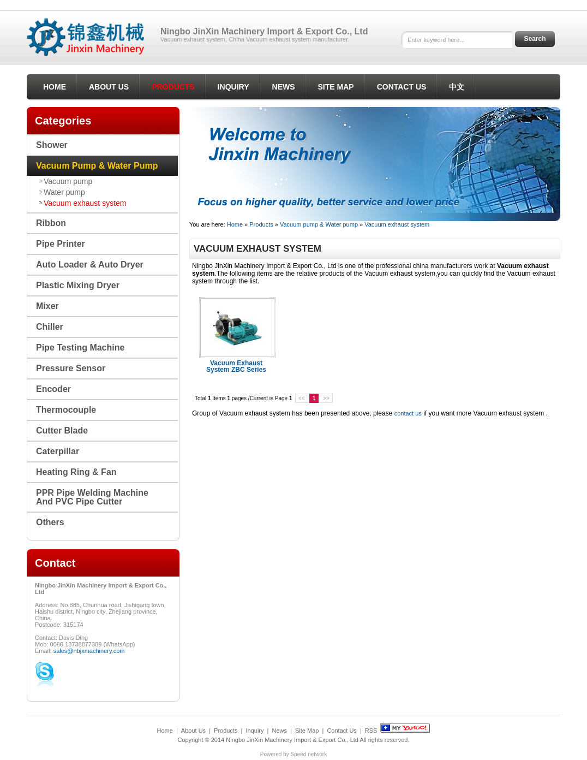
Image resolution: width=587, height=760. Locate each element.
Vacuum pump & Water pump (319, 224)
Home (54, 86)
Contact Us (402, 86)
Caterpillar (57, 451)
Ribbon (51, 223)
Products (173, 86)
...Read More (255, 376)
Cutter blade (62, 430)
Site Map (336, 86)
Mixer (47, 306)
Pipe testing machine (80, 347)
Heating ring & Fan (76, 472)
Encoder (53, 389)
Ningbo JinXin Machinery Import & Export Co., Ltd (292, 740)
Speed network (308, 754)
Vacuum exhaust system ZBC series (236, 366)
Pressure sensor (70, 368)
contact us (408, 413)
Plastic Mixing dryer (77, 285)
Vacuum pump (68, 181)
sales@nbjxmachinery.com (89, 651)
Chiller (49, 326)
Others (50, 522)
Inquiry (233, 86)
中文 (456, 86)
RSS (371, 730)
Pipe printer (60, 243)
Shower (52, 145)
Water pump (64, 192)
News (283, 86)
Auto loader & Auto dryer (89, 264)
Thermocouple (66, 409)
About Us (109, 86)
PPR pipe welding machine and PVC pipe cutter (92, 497)
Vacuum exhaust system (396, 224)
